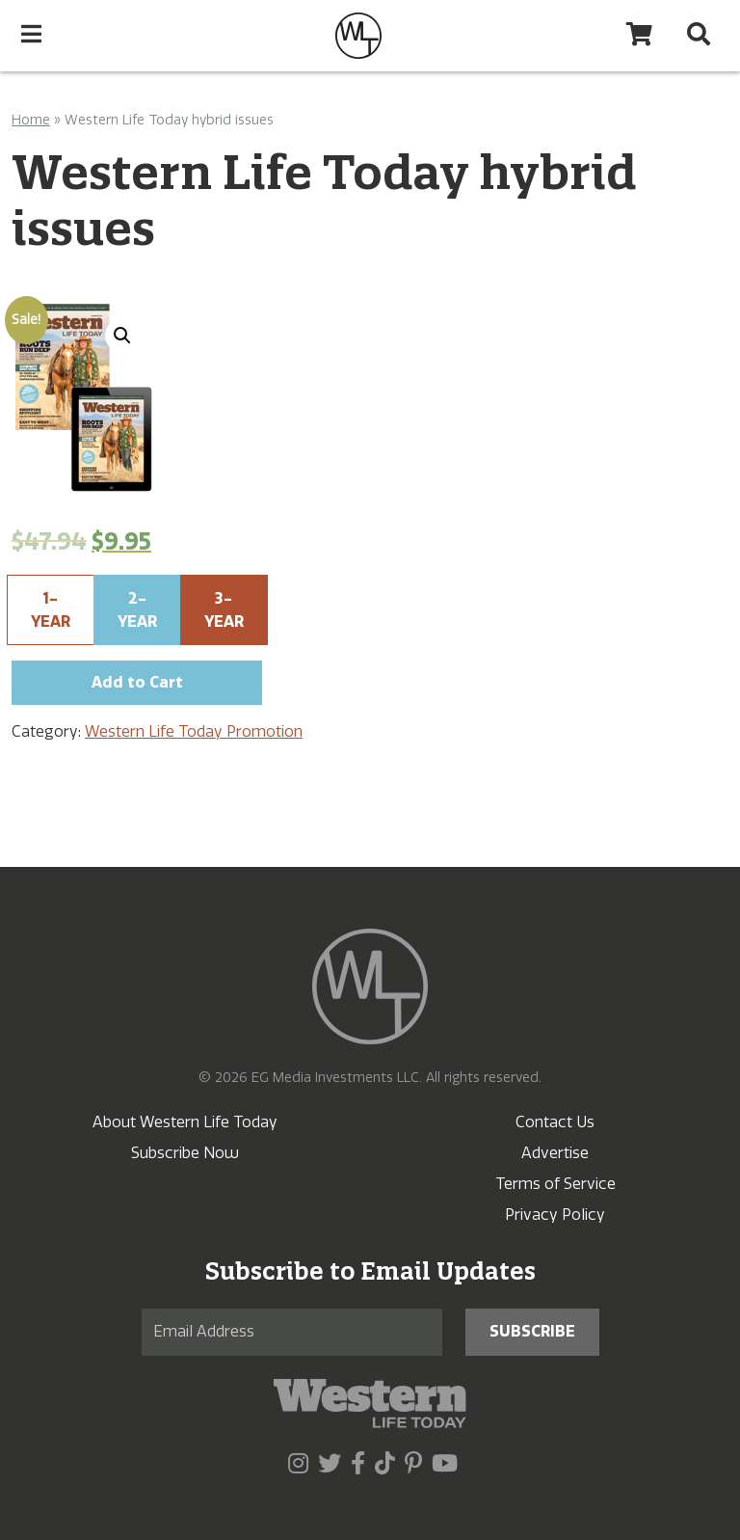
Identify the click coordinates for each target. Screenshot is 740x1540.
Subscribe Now (185, 1153)
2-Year (137, 610)
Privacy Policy (555, 1214)
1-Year (50, 610)
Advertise (555, 1153)
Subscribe (532, 1331)
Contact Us (555, 1122)
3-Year (224, 610)
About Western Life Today (185, 1122)
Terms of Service (555, 1184)
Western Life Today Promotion (194, 731)
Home (31, 120)
